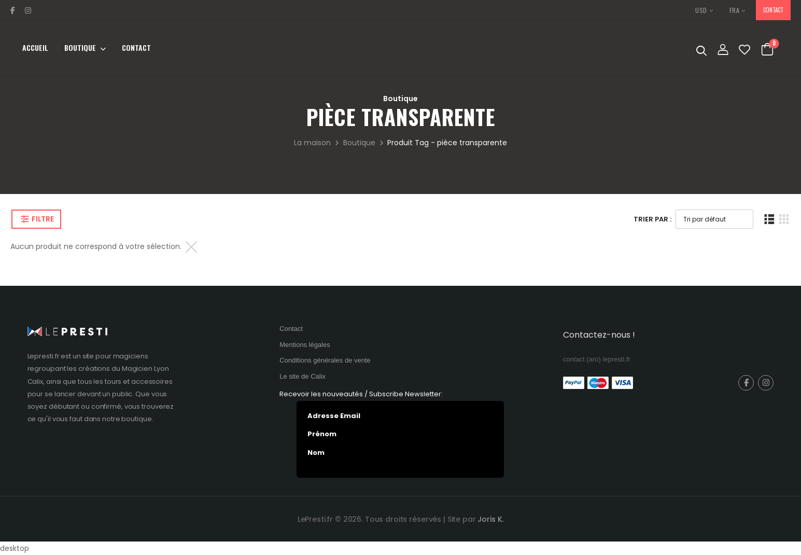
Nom (316, 453)
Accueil (35, 47)
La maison (312, 142)
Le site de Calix (302, 376)
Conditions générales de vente (325, 360)
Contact (136, 47)
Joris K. (490, 519)
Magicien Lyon (145, 368)
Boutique (80, 47)
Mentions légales (304, 345)
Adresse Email (333, 416)
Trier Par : (652, 219)
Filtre (42, 219)
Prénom (321, 434)
